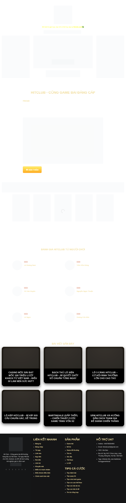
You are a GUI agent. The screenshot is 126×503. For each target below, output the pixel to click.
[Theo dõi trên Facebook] (6, 469)
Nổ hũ (69, 447)
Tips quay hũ (71, 476)
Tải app (37, 450)
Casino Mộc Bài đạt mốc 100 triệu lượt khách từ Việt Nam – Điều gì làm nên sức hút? (21, 376)
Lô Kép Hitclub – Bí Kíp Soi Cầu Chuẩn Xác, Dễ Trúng (21, 417)
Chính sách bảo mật (42, 476)
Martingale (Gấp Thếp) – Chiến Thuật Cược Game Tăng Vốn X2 (63, 418)
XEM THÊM (33, 170)
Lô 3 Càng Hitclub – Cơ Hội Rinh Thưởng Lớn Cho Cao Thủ (105, 375)
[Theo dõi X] (15, 469)
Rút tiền (38, 460)
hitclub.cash (77, 27)
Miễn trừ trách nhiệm (42, 470)
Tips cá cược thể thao (74, 483)
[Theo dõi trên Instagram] (9, 469)
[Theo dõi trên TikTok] (12, 469)
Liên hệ (38, 463)
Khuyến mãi (39, 466)
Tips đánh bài (71, 473)
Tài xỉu (69, 453)
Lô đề (69, 463)
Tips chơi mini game (74, 479)
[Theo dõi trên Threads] (22, 469)
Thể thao (70, 460)
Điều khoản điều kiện (42, 473)
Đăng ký (38, 444)
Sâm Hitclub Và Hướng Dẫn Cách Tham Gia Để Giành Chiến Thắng (104, 418)
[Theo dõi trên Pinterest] (25, 469)
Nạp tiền (38, 457)
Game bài (70, 444)
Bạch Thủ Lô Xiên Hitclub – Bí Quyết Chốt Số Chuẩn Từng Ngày (63, 375)
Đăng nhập (39, 447)
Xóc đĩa (69, 457)
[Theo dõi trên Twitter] (18, 469)
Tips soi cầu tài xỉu (73, 486)
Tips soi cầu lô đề (73, 489)
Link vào (38, 453)
